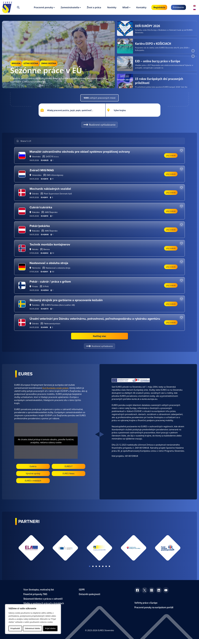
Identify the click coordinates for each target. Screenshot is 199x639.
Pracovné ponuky (43, 7)
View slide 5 (102, 566)
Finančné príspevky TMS (35, 594)
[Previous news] (193, 51)
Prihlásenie (178, 7)
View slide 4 (99, 566)
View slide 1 (89, 566)
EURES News (68, 473)
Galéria (33, 466)
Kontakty (141, 7)
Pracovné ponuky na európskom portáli (153, 607)
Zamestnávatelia (70, 7)
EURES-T (68, 466)
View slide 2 (93, 566)
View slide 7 (109, 566)
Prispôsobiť (15, 628)
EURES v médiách (33, 480)
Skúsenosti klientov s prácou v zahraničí (43, 598)
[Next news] (193, 56)
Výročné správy (33, 473)
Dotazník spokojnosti (89, 594)
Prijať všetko (50, 628)
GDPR (82, 589)
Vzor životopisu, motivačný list (38, 589)
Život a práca (94, 7)
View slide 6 (106, 566)
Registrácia (159, 7)
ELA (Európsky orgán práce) (55, 388)
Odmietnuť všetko (32, 628)
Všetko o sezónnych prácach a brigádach (43, 603)
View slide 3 (96, 566)
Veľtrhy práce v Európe (145, 602)
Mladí (125, 7)
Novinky (111, 7)
